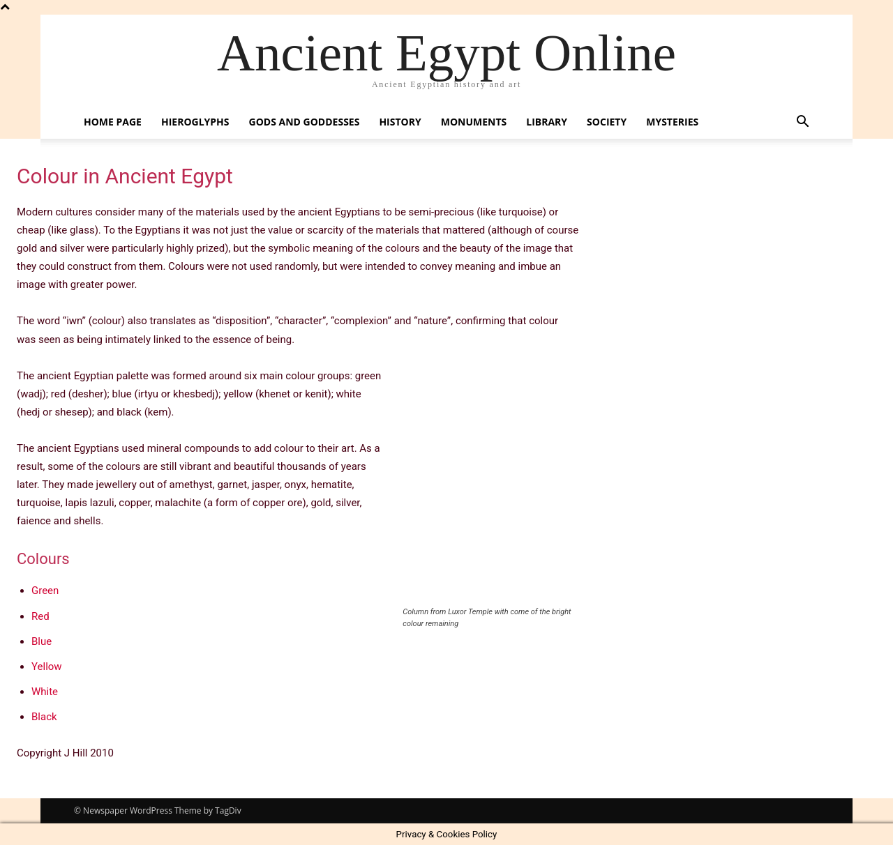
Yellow (46, 666)
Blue (41, 641)
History (400, 121)
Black (44, 716)
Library (546, 121)
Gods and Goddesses (304, 121)
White (44, 691)
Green (45, 590)
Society (606, 121)
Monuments (474, 121)
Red (40, 616)
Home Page (113, 121)
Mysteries (672, 121)
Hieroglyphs (195, 121)
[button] (802, 123)
